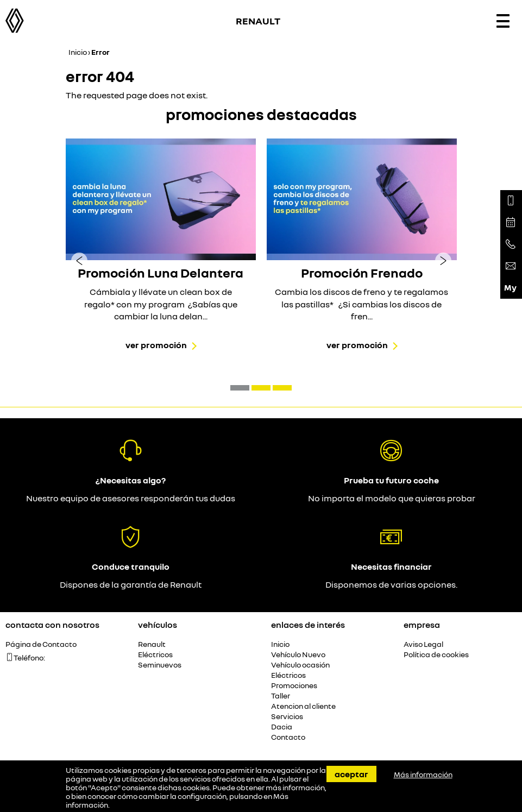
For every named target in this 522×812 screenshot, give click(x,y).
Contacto (288, 737)
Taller (280, 696)
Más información (423, 774)
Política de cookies (436, 655)
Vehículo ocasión (300, 665)
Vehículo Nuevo (298, 655)
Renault (152, 644)
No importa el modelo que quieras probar (391, 498)
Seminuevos (159, 665)
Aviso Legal (423, 644)
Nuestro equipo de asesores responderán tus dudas (130, 498)
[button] (239, 387)
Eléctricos (155, 655)
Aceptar (351, 774)
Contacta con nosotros (52, 624)
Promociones (294, 686)
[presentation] (79, 260)
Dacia (281, 727)
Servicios (287, 717)
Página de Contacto (41, 644)
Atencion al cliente (303, 706)
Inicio (77, 51)
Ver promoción (156, 344)
